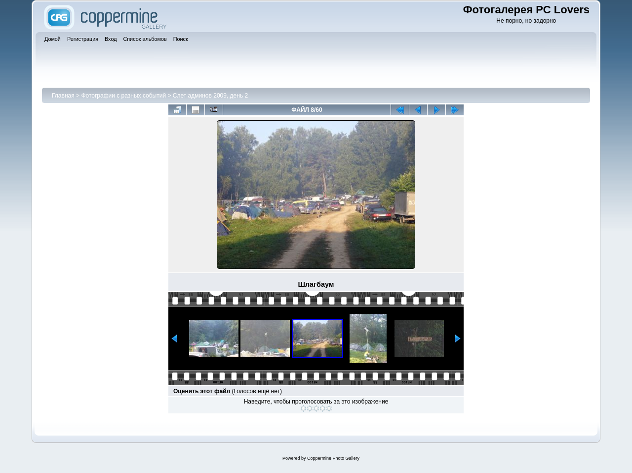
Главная (63, 95)
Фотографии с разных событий (123, 95)
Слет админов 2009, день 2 (210, 95)
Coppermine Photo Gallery (333, 458)
